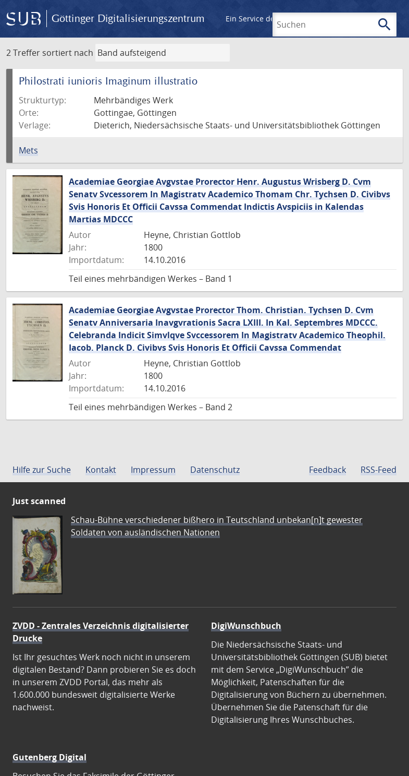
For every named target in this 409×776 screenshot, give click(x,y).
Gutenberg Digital (49, 757)
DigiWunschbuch (246, 625)
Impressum (153, 469)
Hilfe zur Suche (42, 469)
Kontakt (100, 469)
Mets (28, 150)
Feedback (327, 469)
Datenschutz (215, 469)
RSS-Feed (378, 469)
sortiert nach (67, 52)
